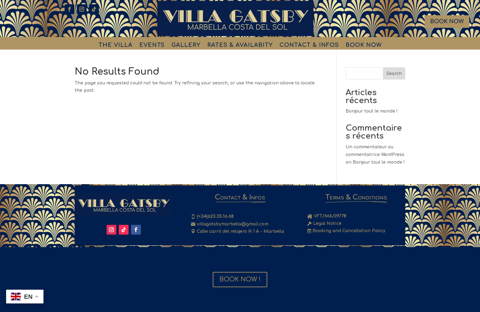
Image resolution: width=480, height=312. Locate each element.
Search (394, 73)
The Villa (116, 45)
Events (152, 45)
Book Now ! (240, 279)
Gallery (186, 45)
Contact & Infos (309, 45)
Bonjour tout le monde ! (372, 111)
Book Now (447, 21)
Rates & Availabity (240, 45)
